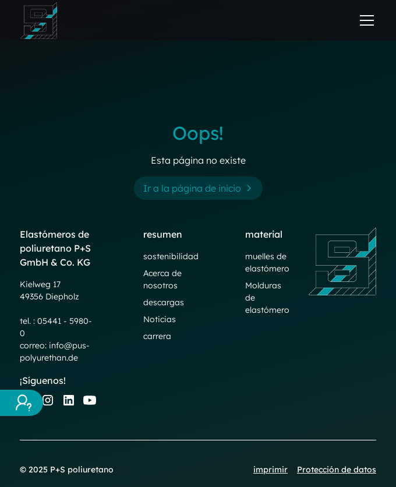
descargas (163, 302)
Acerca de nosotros (162, 279)
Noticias (159, 319)
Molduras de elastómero (267, 297)
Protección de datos (336, 469)
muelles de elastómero (267, 262)
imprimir (270, 469)
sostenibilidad (171, 256)
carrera (157, 336)
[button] (364, 20)
